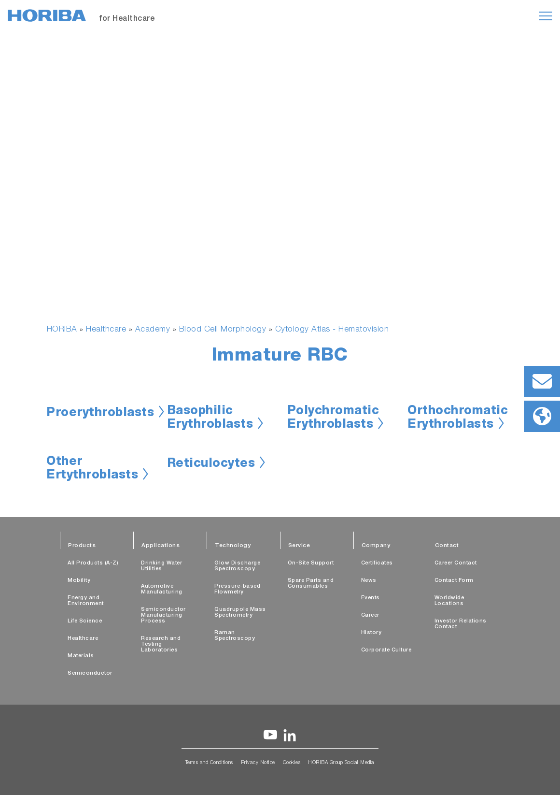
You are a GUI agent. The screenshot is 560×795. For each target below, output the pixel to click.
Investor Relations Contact (460, 624)
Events (370, 598)
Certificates (377, 563)
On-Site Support (311, 563)
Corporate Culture (386, 650)
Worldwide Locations (449, 601)
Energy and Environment (86, 601)
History (371, 633)
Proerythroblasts (100, 413)
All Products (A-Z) (93, 563)
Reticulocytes (211, 464)
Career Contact (455, 563)
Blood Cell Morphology (222, 330)
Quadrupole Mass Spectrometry (240, 612)
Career (370, 615)
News (369, 580)
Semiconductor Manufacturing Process (163, 615)
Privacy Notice (258, 763)
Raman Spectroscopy (234, 635)
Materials (81, 656)
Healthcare (106, 330)
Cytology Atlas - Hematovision (332, 330)
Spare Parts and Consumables (311, 583)
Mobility (79, 580)
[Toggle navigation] (545, 16)
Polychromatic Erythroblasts (333, 418)
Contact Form (454, 580)
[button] (70, 279)
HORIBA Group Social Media (341, 763)
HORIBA (62, 330)
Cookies (292, 763)
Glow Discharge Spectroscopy (237, 566)
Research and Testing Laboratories (161, 644)
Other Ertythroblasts (92, 469)
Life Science (85, 621)
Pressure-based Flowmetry (237, 589)
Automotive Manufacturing (161, 589)
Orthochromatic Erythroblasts (457, 418)
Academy (152, 330)
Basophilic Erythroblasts (210, 418)
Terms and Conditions (209, 763)
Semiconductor (90, 673)
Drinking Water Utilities (161, 566)
